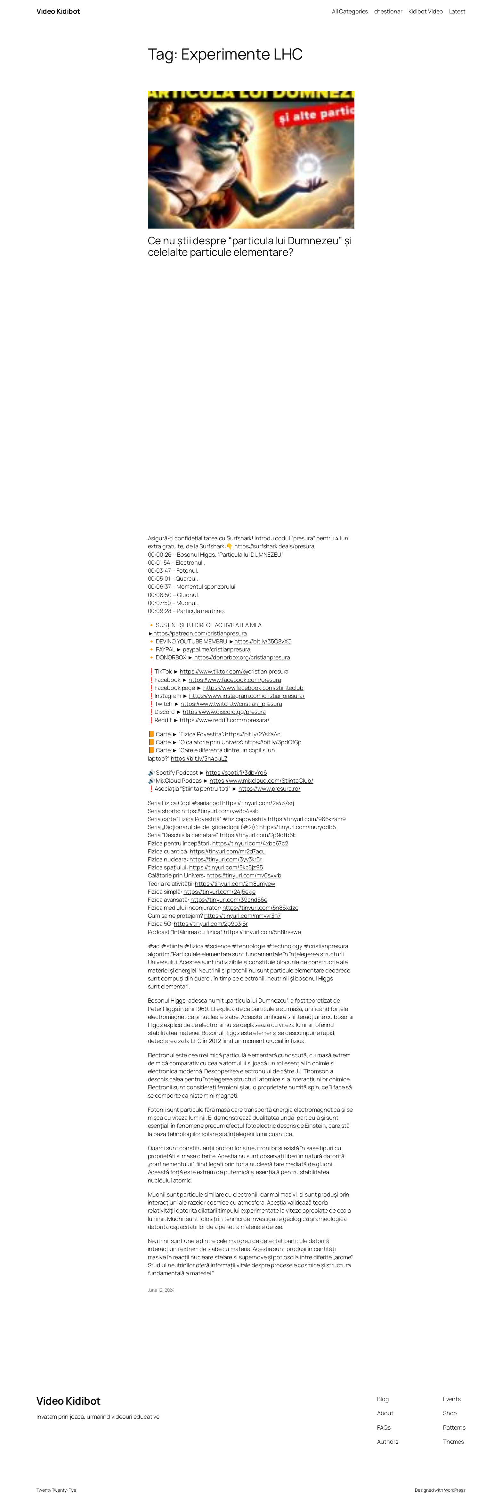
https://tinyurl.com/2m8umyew (235, 883)
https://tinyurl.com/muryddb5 (297, 827)
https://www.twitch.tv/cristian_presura (231, 703)
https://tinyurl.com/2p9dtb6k (258, 835)
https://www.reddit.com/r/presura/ (225, 720)
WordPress (455, 1490)
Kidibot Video (426, 11)
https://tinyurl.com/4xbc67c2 (250, 843)
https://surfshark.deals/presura (274, 546)
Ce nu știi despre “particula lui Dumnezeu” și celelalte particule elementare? (250, 246)
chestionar (388, 11)
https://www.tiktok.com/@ (214, 671)
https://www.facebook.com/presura (235, 679)
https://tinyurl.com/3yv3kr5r (226, 859)
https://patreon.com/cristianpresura (200, 633)
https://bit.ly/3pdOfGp (273, 742)
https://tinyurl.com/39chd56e (228, 899)
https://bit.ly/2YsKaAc (252, 734)
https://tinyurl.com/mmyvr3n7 (242, 915)
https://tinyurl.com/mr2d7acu (228, 851)
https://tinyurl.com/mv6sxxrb (243, 875)
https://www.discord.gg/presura (224, 711)
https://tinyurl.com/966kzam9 (307, 819)
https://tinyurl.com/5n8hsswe (262, 932)
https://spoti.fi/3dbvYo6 (236, 772)
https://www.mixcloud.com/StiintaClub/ (261, 780)
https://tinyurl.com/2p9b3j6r (210, 923)
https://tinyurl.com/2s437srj (258, 803)
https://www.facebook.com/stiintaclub (253, 687)
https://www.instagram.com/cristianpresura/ (247, 695)
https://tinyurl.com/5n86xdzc (260, 907)
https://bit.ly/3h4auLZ (199, 758)
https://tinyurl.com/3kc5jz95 (226, 867)
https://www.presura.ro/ (270, 788)
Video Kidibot (58, 11)
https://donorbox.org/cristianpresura (242, 657)
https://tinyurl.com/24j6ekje (219, 891)
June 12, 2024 (161, 1290)
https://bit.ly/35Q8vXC (263, 641)
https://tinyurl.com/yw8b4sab (220, 811)
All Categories (350, 11)
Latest (457, 11)
